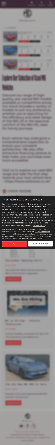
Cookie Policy (39, 226)
